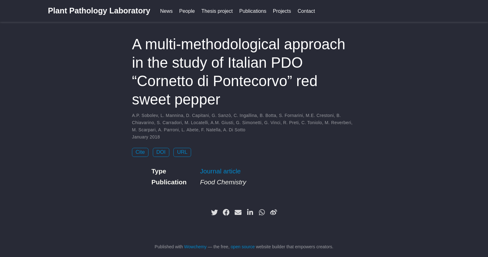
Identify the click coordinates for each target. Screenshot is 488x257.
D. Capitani (197, 115)
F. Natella (211, 129)
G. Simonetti (248, 122)
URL (182, 152)
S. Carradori (169, 122)
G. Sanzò (221, 115)
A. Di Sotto (234, 129)
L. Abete (190, 129)
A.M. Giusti (222, 122)
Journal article (220, 171)
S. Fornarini (291, 115)
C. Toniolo (311, 122)
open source (243, 246)
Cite (140, 152)
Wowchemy (195, 246)
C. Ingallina (245, 115)
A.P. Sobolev (145, 115)
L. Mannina (172, 115)
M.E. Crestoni (320, 115)
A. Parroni (168, 129)
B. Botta (268, 115)
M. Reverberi (338, 122)
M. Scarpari (144, 129)
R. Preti (291, 122)
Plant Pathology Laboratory (99, 10)
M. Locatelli (196, 122)
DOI (161, 152)
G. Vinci (272, 122)
